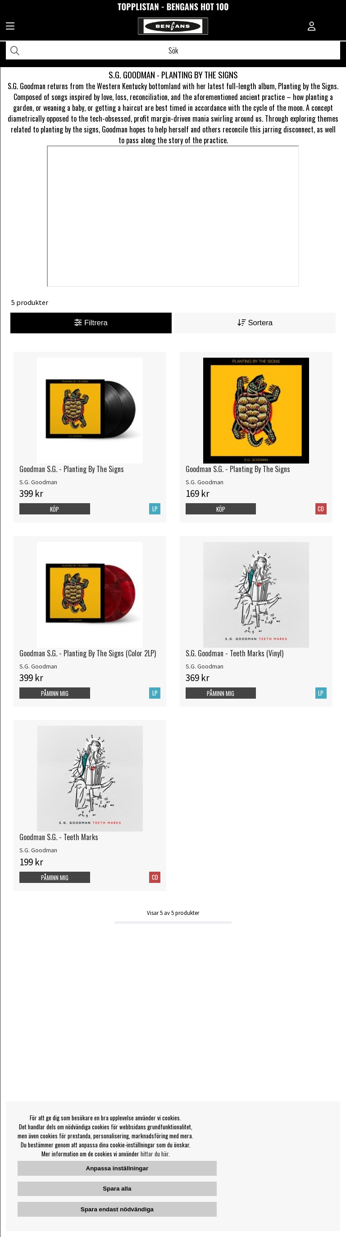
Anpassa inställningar (117, 1168)
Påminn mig (54, 693)
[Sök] (173, 50)
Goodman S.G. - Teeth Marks (58, 837)
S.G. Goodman (38, 482)
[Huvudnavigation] (10, 27)
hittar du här (154, 1153)
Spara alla (117, 1188)
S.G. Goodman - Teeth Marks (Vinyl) (234, 653)
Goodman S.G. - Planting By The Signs (71, 469)
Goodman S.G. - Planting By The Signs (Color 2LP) (87, 653)
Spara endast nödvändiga (117, 1209)
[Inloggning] (312, 27)
